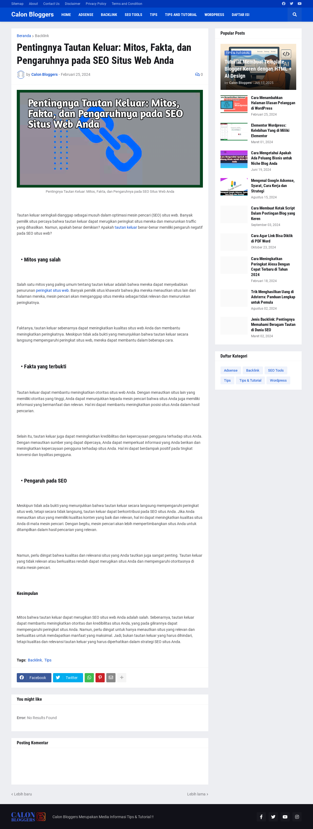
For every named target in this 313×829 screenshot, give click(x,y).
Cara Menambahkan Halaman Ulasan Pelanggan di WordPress (273, 103)
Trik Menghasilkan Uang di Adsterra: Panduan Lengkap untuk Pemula (273, 297)
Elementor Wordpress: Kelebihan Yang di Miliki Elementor (270, 130)
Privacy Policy (96, 4)
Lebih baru (23, 794)
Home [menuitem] (66, 14)
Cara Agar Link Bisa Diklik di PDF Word (272, 238)
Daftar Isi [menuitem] (240, 14)
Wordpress (278, 380)
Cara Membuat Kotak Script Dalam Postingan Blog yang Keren (273, 213)
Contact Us (51, 4)
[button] (295, 15)
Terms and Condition (127, 4)
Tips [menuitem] (153, 14)
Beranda (24, 36)
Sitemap (17, 4)
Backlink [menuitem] (109, 14)
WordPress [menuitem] (214, 14)
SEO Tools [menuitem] (133, 14)
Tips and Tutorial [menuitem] (181, 14)
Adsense (231, 370)
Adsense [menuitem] (85, 14)
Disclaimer (72, 4)
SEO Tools (276, 370)
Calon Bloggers (32, 14)
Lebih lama (196, 794)
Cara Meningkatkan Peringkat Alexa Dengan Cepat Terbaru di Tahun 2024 (270, 266)
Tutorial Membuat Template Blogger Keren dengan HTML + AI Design (258, 68)
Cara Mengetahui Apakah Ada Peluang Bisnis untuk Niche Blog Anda (271, 158)
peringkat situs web (52, 290)
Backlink (42, 36)
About (33, 4)
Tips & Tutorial (250, 380)
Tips (47, 660)
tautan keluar (126, 227)
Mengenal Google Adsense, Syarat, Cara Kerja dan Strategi (273, 186)
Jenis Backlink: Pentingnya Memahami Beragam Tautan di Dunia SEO (273, 324)
